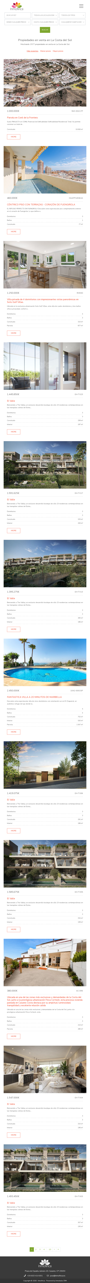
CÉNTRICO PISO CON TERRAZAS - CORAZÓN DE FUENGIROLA (41, 204)
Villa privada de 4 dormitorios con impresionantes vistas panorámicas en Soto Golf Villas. (43, 301)
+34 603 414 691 (35, 1275)
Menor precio (45, 51)
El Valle (11, 400)
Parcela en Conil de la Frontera (22, 117)
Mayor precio (58, 51)
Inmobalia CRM (61, 1281)
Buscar (45, 30)
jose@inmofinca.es (57, 1275)
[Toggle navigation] (81, 6)
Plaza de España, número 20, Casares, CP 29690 (45, 1271)
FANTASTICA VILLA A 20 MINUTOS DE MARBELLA (34, 697)
